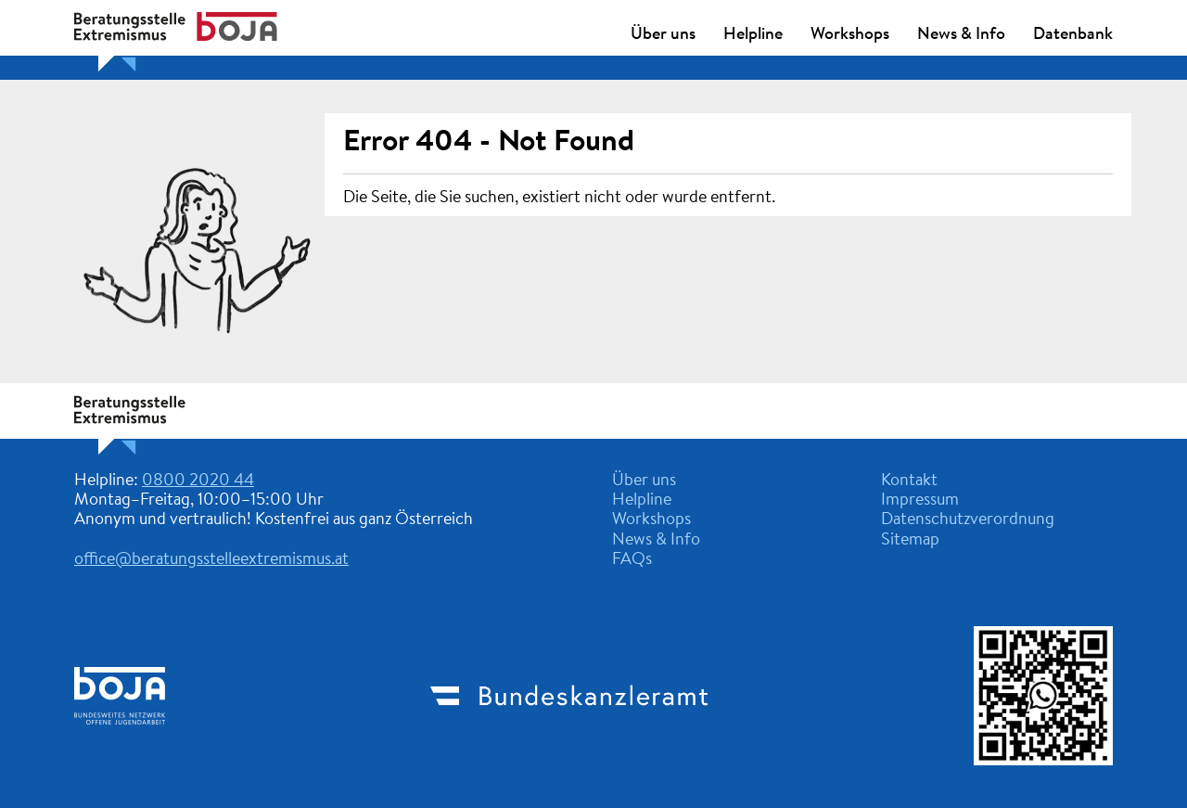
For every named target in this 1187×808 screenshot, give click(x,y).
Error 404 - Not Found (488, 143)
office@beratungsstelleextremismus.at (211, 560)
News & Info (961, 35)
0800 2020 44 (198, 481)
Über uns (663, 35)
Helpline (753, 35)
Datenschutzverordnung (967, 520)
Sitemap (910, 540)
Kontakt (909, 481)
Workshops (849, 35)
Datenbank (1073, 35)
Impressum (920, 501)
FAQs (632, 560)
